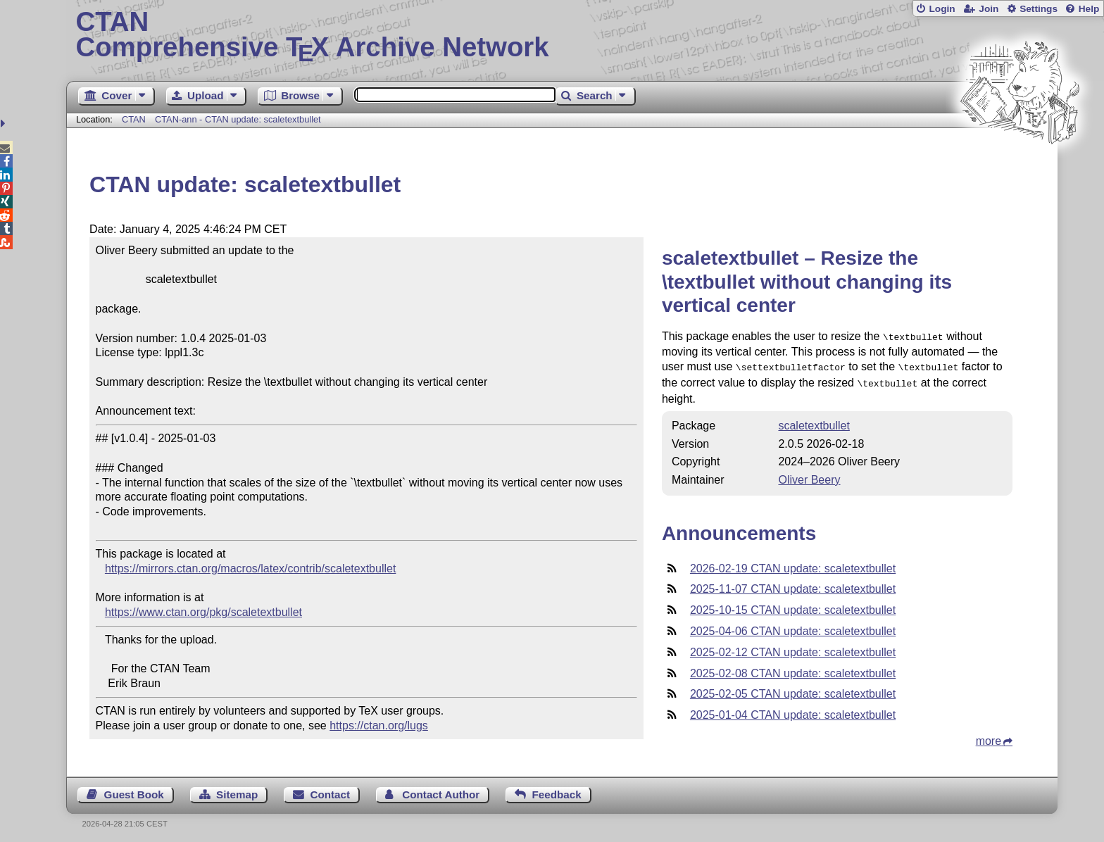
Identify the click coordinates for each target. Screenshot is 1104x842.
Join (988, 9)
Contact (330, 790)
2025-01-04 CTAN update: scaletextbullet (793, 711)
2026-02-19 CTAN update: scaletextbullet (793, 564)
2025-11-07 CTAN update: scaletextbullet (793, 585)
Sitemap (237, 790)
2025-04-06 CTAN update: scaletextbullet (793, 627)
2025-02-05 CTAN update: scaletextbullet (793, 690)
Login (942, 9)
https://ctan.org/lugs (379, 725)
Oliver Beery (809, 476)
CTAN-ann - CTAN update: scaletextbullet (238, 119)
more (988, 737)
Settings (1039, 9)
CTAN (134, 119)
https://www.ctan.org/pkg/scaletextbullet (203, 612)
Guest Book (134, 790)
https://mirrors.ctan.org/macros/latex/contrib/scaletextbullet (250, 568)
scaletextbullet (813, 421)
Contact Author (440, 790)
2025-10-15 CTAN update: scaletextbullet (793, 606)
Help (1089, 9)
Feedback (557, 790)
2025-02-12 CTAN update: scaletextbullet (793, 648)
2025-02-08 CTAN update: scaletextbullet (793, 669)
